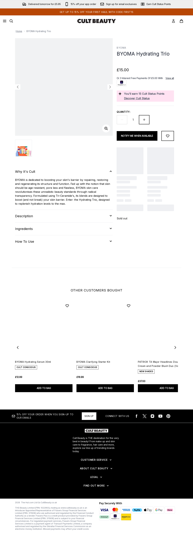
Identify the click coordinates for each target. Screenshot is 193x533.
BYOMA (121, 47)
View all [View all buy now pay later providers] (170, 78)
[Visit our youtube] (160, 416)
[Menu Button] (5, 21)
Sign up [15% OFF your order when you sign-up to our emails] (89, 416)
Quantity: (123, 111)
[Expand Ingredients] (64, 228)
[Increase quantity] (144, 119)
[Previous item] (17, 347)
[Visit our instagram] (152, 416)
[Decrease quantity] (122, 119)
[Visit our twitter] (144, 416)
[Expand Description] (64, 216)
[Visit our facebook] (137, 416)
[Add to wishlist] (167, 136)
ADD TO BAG (44, 388)
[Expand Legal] (96, 477)
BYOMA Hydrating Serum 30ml (33, 361)
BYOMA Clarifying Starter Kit (93, 361)
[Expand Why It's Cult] (64, 171)
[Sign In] (173, 21)
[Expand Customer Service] (96, 460)
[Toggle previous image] (17, 87)
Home (19, 31)
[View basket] (184, 21)
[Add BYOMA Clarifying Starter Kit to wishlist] (129, 306)
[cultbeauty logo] (96, 21)
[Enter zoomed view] (106, 128)
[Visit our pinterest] (168, 416)
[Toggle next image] (110, 87)
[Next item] (175, 347)
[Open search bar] (11, 21)
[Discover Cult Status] (148, 98)
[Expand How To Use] (64, 241)
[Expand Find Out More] (96, 485)
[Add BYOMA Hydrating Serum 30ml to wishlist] (67, 306)
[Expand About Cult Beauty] (96, 468)
